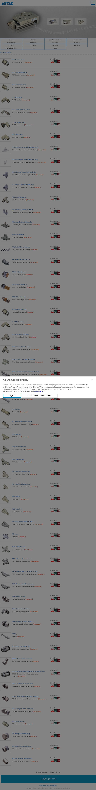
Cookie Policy (39, 391)
